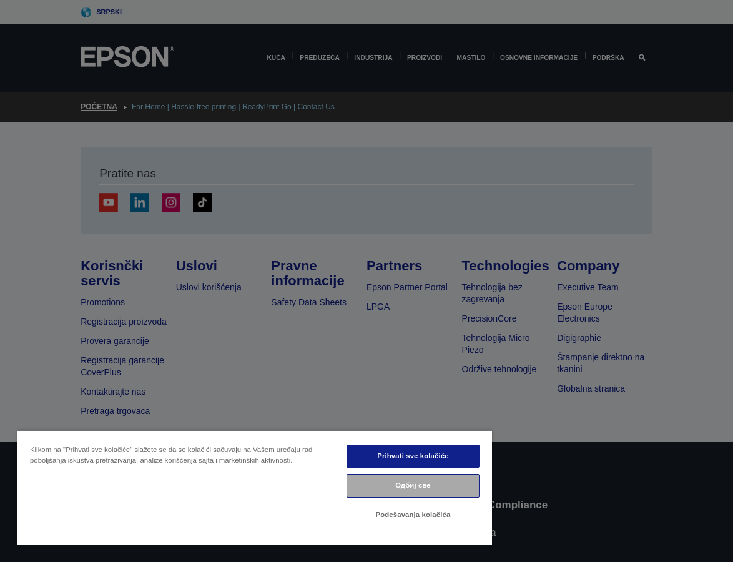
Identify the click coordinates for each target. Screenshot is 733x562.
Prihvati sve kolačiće (412, 456)
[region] (254, 487)
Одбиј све (413, 485)
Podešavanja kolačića (413, 514)
